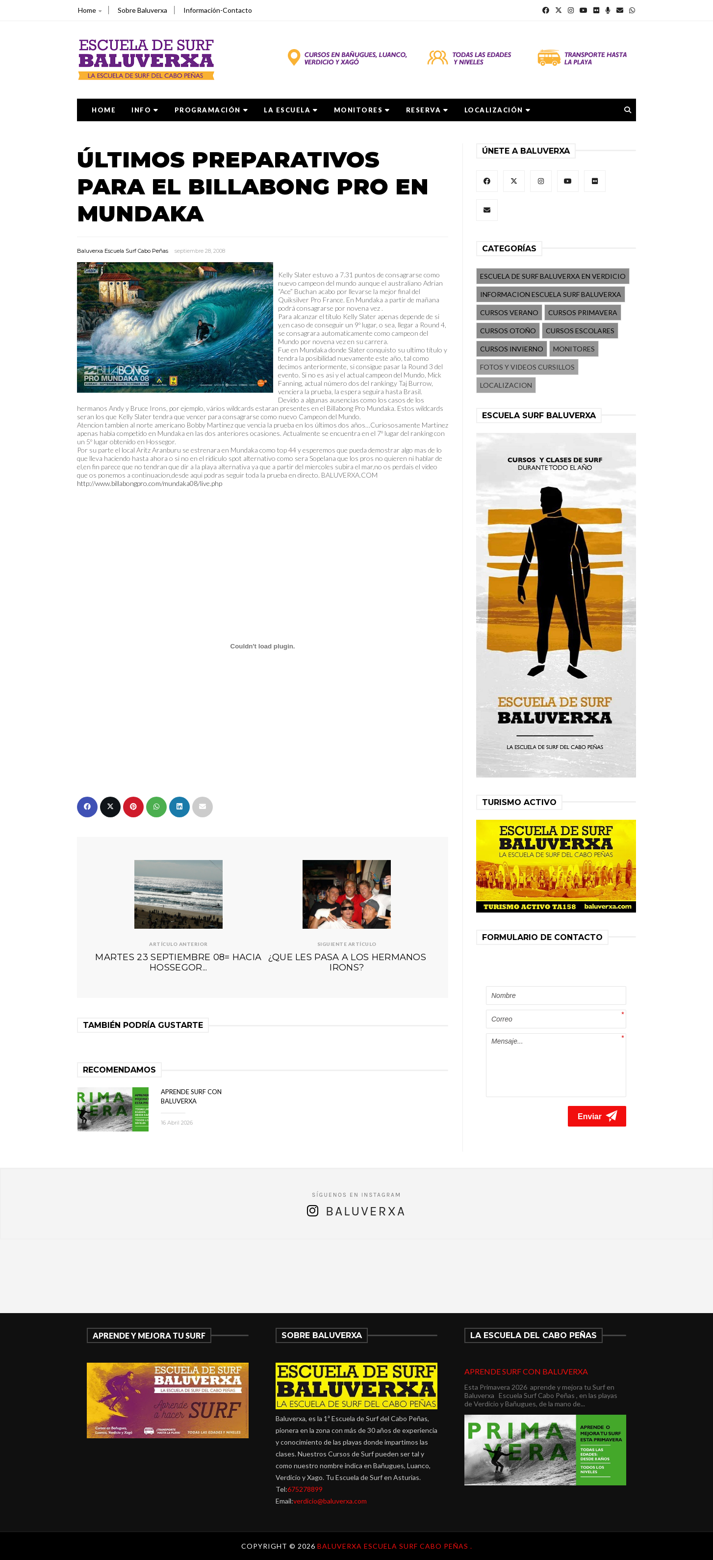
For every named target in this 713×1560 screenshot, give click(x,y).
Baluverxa (366, 1211)
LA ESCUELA (291, 110)
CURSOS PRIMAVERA (582, 312)
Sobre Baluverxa (142, 10)
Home (90, 10)
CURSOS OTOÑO (508, 330)
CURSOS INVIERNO (511, 349)
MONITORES (362, 110)
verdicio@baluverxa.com (330, 1501)
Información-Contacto (217, 10)
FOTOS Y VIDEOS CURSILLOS (527, 367)
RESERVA (427, 110)
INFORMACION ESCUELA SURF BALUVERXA (550, 294)
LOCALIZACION (506, 385)
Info (145, 110)
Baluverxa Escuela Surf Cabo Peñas (122, 250)
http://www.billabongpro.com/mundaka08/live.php (149, 483)
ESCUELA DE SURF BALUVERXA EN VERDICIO (553, 276)
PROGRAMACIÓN (212, 110)
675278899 (305, 1489)
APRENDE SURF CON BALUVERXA (526, 1371)
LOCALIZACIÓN (497, 110)
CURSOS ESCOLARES (580, 330)
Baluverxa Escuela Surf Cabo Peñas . (394, 1546)
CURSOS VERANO (509, 312)
